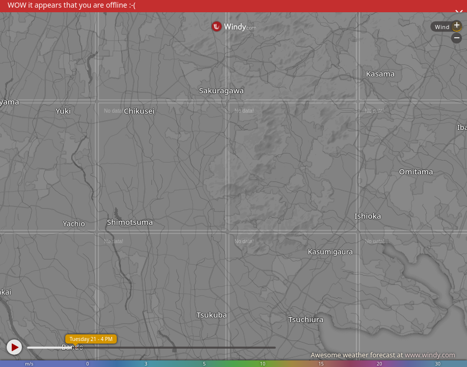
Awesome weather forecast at (382, 354)
